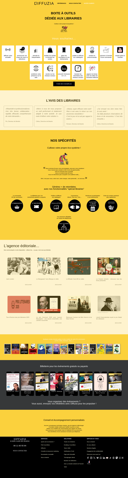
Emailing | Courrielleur (70, 445)
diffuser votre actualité (8, 56)
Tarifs (65, 467)
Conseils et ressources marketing (50, 451)
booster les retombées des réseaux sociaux (78, 75)
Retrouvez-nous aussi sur (93, 454)
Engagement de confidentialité (95, 451)
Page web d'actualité (69, 454)
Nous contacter (45, 457)
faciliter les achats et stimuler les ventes (50, 57)
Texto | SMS (67, 448)
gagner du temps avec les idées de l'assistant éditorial (92, 75)
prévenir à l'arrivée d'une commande (106, 56)
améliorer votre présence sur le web (36, 75)
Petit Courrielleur (45, 445)
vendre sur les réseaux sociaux (50, 75)
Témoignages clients (69, 457)
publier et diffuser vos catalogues (78, 56)
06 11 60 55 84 (19, 446)
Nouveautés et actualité (47, 454)
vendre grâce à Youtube (120, 56)
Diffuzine (43, 448)
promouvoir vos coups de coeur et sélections (22, 57)
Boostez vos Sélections (70, 460)
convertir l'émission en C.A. (64, 75)
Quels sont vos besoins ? (47, 441)
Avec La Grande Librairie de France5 (73, 463)
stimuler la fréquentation (36, 56)
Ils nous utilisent (91, 445)
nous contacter (75, 3)
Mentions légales (91, 448)
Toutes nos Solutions (69, 441)
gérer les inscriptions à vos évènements (64, 57)
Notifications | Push (69, 451)
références (61, 3)
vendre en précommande (92, 56)
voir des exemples (64, 84)
